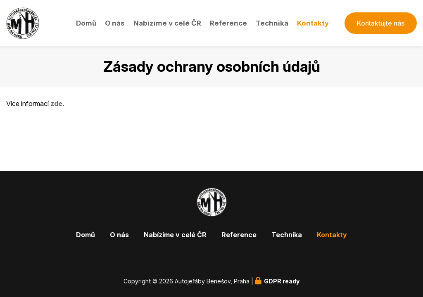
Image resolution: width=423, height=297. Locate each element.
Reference (228, 23)
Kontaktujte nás (380, 23)
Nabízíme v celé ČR (167, 23)
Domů (86, 23)
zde (56, 103)
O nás (115, 23)
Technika (272, 23)
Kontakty (313, 23)
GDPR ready (281, 281)
